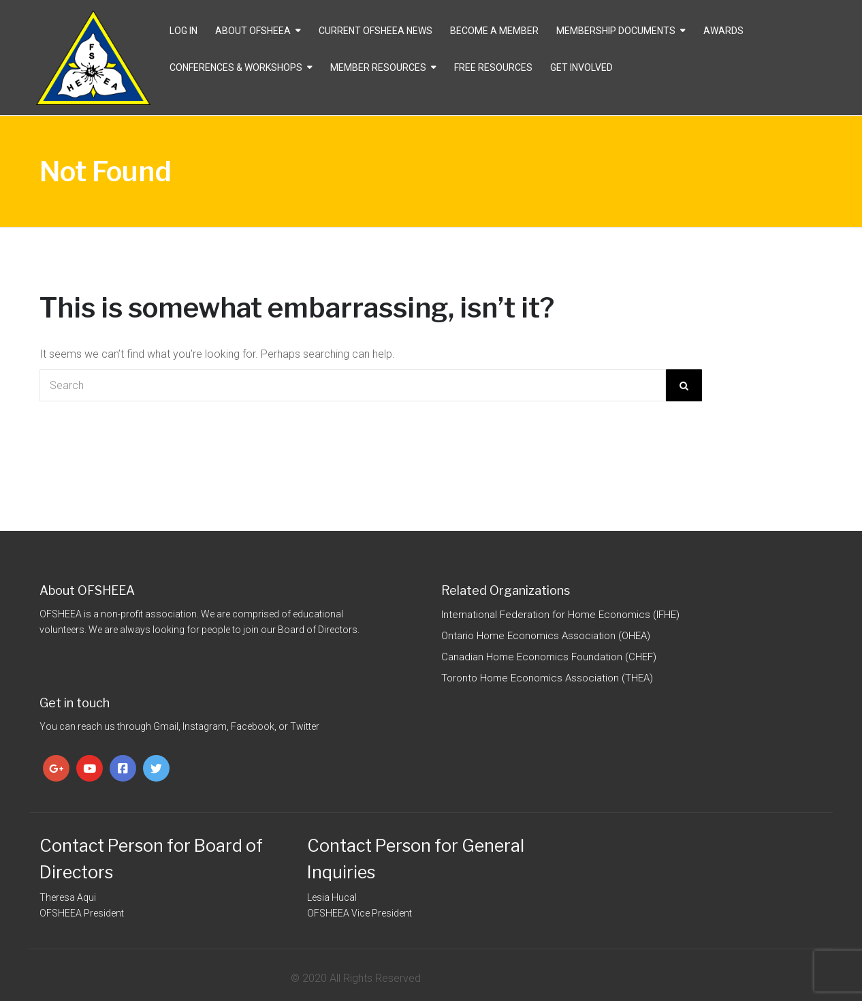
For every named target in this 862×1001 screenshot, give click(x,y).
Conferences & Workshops (236, 67)
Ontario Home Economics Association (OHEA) (545, 636)
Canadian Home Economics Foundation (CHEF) (548, 657)
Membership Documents (615, 30)
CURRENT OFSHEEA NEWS (375, 30)
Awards (723, 30)
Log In (183, 30)
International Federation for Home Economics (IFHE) (560, 615)
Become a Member (494, 30)
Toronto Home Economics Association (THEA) (547, 678)
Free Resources (493, 67)
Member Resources (378, 67)
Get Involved (581, 67)
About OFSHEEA (253, 30)
